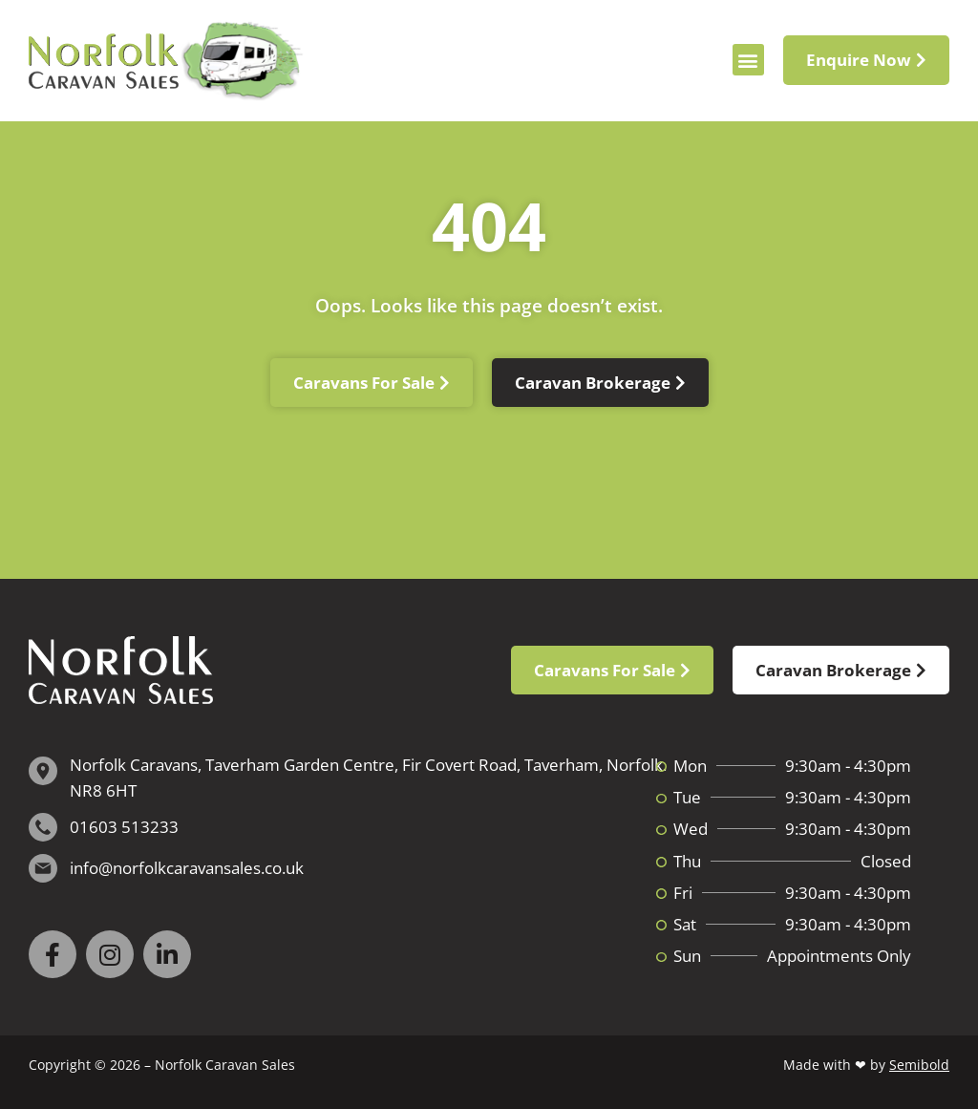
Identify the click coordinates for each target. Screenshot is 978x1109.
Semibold (919, 1065)
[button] (748, 59)
